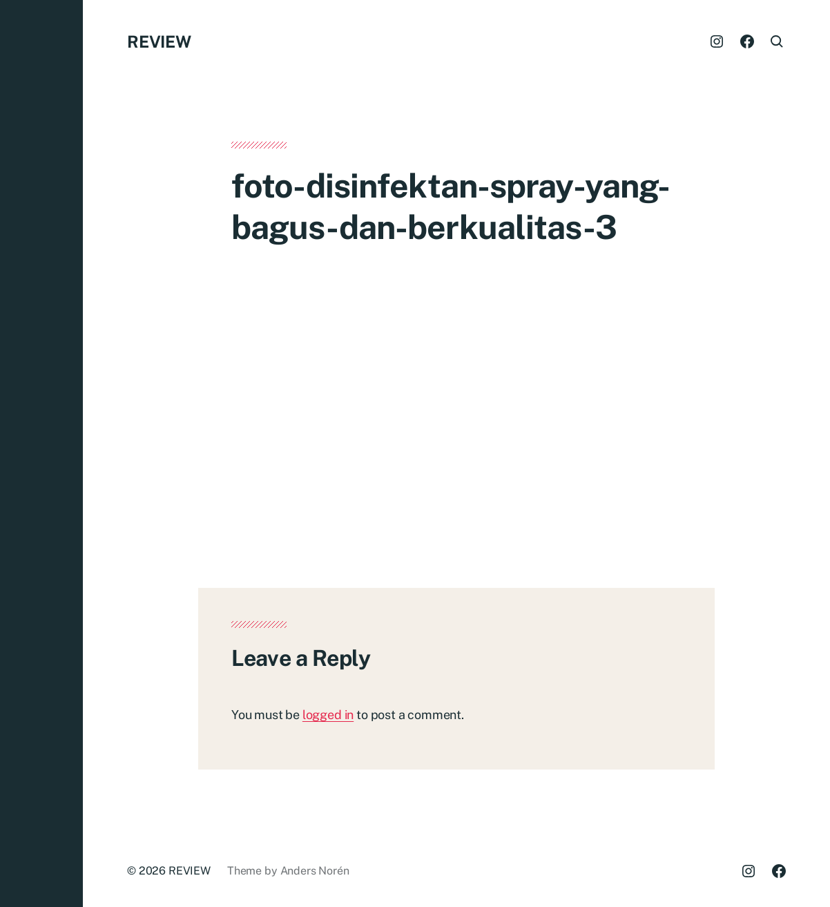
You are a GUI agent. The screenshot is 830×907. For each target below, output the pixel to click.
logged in (328, 714)
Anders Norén (314, 870)
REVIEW (159, 41)
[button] (41, 453)
